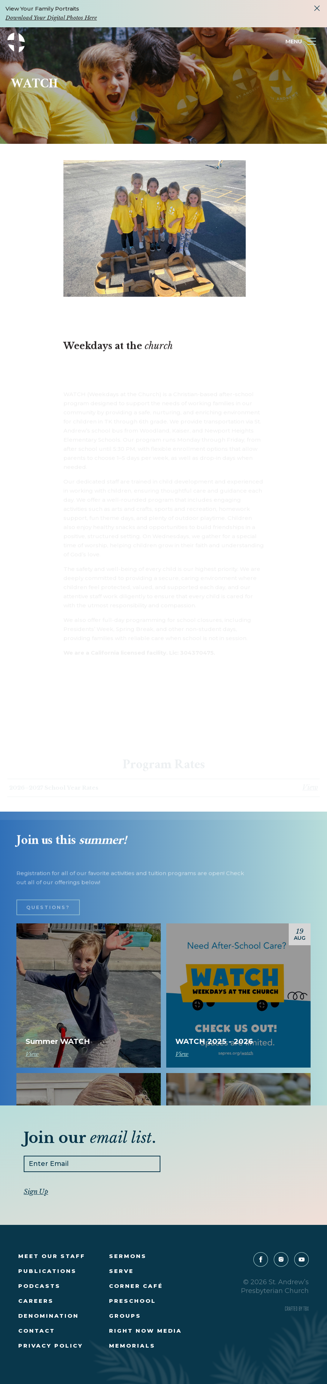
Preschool (132, 1300)
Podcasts (39, 1285)
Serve (121, 1270)
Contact (36, 1330)
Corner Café (136, 1285)
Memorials (132, 1345)
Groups (125, 1315)
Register (88, 1031)
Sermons (128, 1256)
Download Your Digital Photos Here (51, 17)
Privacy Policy (50, 1345)
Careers (36, 1300)
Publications (47, 1270)
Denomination (48, 1315)
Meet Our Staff (51, 1256)
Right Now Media (145, 1330)
